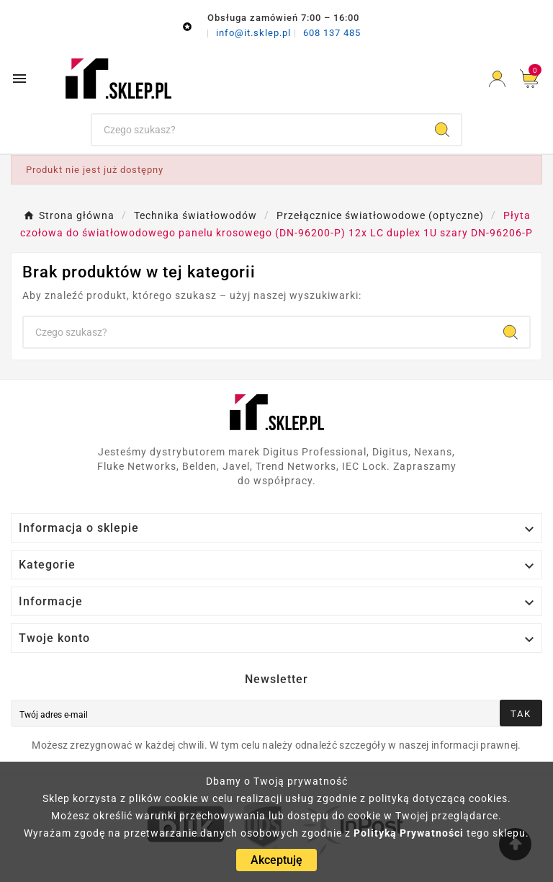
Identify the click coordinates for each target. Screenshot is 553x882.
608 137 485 (332, 32)
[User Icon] (497, 79)
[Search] (442, 130)
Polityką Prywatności (409, 833)
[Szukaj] (258, 130)
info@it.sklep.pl (255, 32)
